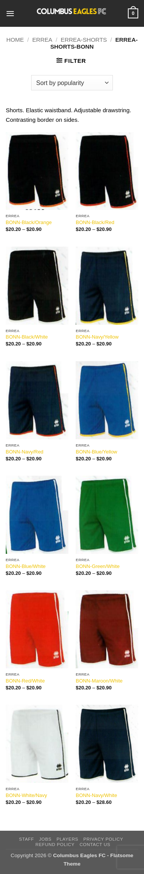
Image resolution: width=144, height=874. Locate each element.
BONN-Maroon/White (99, 681)
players (67, 838)
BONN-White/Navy (26, 795)
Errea (42, 39)
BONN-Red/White (25, 681)
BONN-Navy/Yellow (97, 337)
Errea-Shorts (84, 39)
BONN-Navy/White (96, 795)
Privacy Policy (103, 838)
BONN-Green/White (97, 566)
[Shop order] (72, 82)
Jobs (45, 838)
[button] (10, 13)
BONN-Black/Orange (29, 222)
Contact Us (94, 844)
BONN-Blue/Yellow (96, 452)
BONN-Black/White (27, 337)
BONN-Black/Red (95, 222)
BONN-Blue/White (26, 566)
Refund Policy (54, 844)
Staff (26, 838)
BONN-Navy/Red (24, 452)
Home (15, 39)
